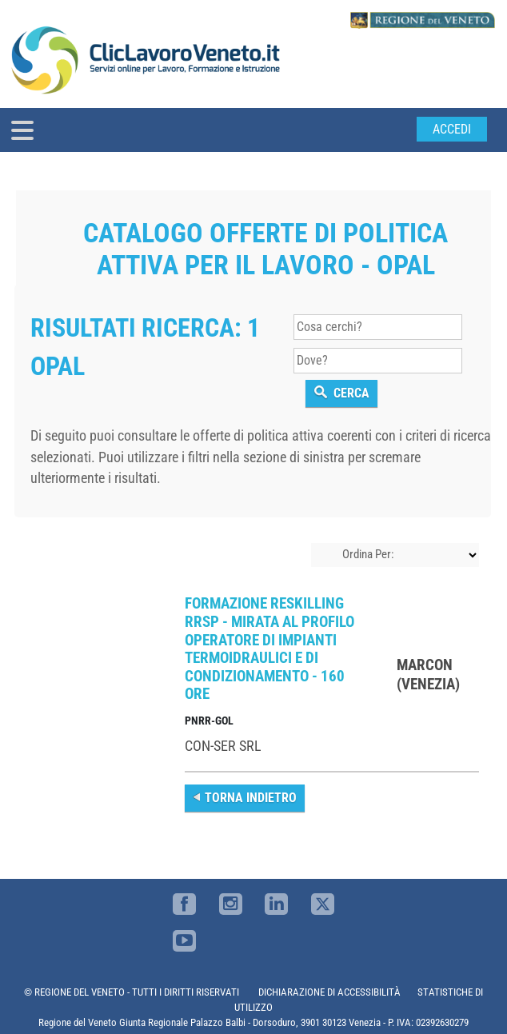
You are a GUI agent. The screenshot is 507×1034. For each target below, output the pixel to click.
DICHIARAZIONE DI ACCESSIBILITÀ (329, 992)
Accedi (452, 129)
